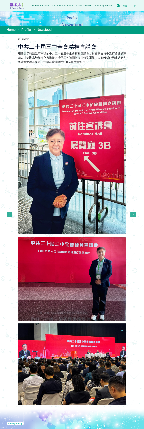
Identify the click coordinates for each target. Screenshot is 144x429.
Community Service (102, 5)
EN (135, 6)
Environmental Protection (69, 5)
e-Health (87, 5)
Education (45, 5)
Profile (35, 5)
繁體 (124, 6)
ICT (53, 5)
